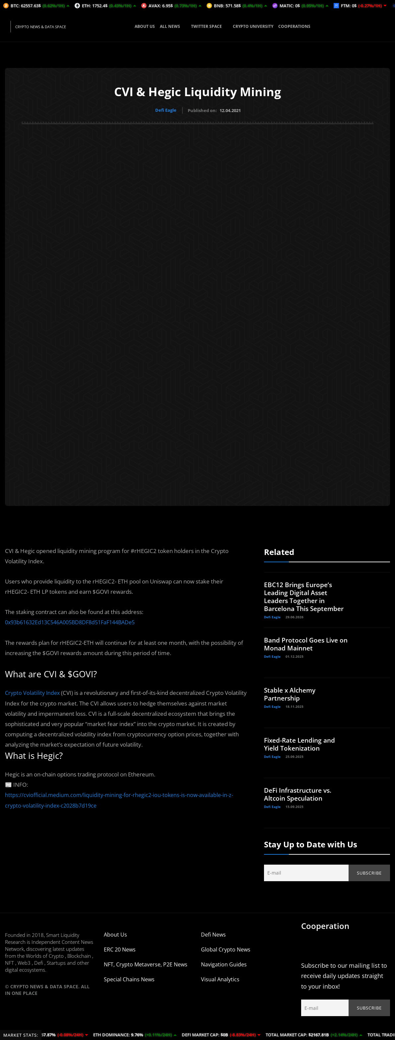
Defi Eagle (165, 110)
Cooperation (325, 932)
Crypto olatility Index (33, 691)
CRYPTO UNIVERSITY (253, 26)
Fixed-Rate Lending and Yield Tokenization (302, 751)
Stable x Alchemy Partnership (291, 701)
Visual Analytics (220, 986)
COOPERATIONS (294, 26)
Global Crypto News (225, 956)
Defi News (213, 941)
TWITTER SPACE (209, 26)
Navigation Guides (224, 971)
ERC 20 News (120, 956)
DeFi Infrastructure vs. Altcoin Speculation (300, 801)
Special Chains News (129, 986)
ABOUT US (145, 26)
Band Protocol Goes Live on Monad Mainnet (303, 650)
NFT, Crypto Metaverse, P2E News (145, 971)
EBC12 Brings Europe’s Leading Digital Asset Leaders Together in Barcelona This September (299, 599)
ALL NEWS (173, 26)
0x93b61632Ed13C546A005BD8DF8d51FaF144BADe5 (75, 621)
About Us (115, 941)
